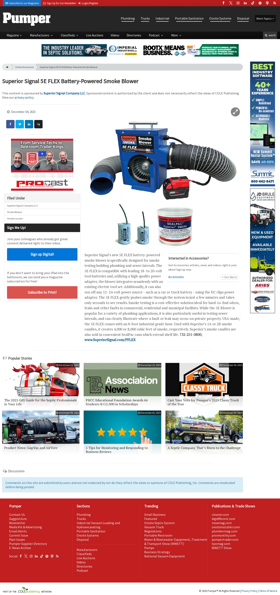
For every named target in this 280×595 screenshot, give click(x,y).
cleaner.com (220, 514)
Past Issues (17, 539)
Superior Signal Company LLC (64, 93)
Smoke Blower (14, 212)
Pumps (149, 548)
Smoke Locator (15, 218)
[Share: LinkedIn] (29, 124)
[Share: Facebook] (10, 124)
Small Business (155, 514)
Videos (115, 35)
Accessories (176, 277)
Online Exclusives (24, 67)
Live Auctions (94, 35)
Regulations (153, 531)
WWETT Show (221, 548)
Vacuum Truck (154, 527)
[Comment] (38, 124)
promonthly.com (224, 535)
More (175, 35)
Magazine (13, 35)
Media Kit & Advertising (25, 527)
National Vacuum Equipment (164, 556)
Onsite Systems (220, 18)
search (270, 35)
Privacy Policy (249, 591)
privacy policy (24, 97)
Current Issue (18, 535)
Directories (134, 35)
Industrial (162, 18)
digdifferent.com (223, 519)
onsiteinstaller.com (226, 527)
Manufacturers (40, 35)
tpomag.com (221, 544)
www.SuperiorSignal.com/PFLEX (110, 339)
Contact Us (17, 514)
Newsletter (17, 523)
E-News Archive (20, 548)
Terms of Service (268, 591)
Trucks (145, 18)
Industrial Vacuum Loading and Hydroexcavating (98, 525)
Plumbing (128, 18)
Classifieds (68, 35)
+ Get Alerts (229, 277)
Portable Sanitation (189, 18)
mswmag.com (222, 523)
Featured (150, 519)
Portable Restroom (158, 535)
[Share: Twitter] (20, 124)
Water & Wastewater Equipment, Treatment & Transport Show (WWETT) (175, 541)
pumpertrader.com (225, 539)
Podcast (154, 35)
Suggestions (18, 519)
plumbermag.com (224, 531)
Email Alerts (18, 531)
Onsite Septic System (159, 523)
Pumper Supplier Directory (28, 544)
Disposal (243, 18)
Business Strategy (157, 552)
